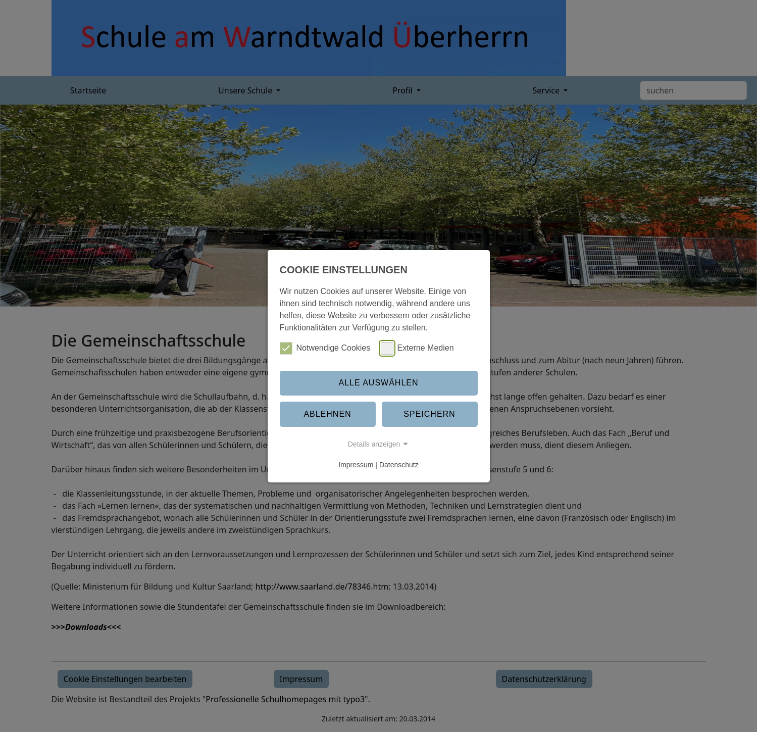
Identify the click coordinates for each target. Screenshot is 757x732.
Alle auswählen (378, 382)
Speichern (429, 414)
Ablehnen (327, 414)
